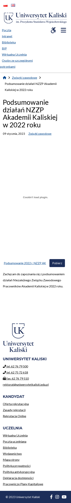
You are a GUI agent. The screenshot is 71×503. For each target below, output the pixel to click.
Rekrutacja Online (16, 415)
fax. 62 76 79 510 (16, 378)
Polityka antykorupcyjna (19, 472)
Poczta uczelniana (23, 440)
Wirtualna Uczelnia (23, 434)
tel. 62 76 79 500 (15, 366)
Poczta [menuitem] (7, 29)
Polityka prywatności (16, 466)
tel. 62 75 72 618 (15, 372)
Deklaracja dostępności (18, 478)
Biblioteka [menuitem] (10, 41)
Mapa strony (11, 459)
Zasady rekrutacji (16, 409)
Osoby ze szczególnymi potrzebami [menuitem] (16, 63)
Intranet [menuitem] (7, 36)
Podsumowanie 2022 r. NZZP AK (25, 263)
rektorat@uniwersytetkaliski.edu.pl (26, 384)
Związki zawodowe (24, 77)
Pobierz (57, 263)
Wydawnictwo (23, 453)
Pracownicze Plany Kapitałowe (23, 484)
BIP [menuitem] (5, 47)
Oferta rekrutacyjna (16, 403)
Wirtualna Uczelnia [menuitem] (15, 53)
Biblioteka (23, 447)
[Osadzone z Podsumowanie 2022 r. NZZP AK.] (35, 197)
